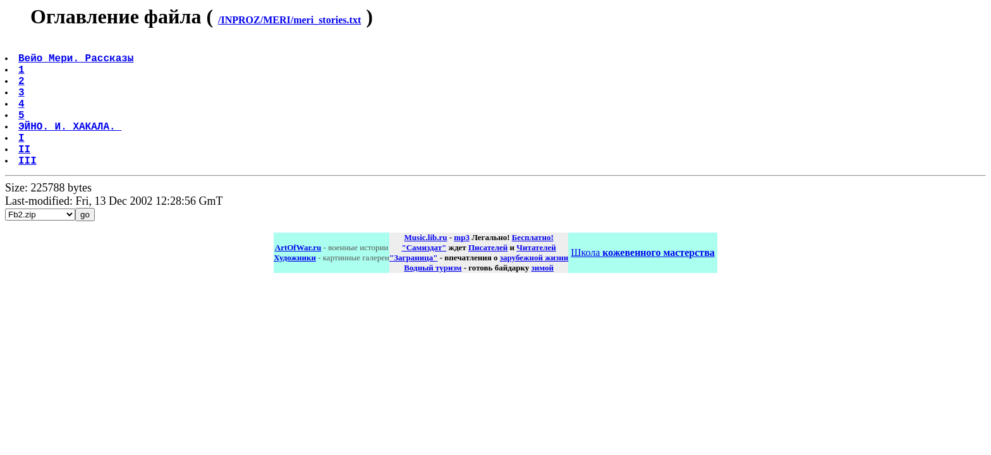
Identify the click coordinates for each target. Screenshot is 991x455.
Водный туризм (432, 295)
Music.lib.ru (425, 265)
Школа (642, 280)
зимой (543, 295)
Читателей (536, 275)
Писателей (488, 275)
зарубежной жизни (534, 285)
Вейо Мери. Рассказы (77, 63)
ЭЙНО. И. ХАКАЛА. (71, 146)
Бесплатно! (533, 265)
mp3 (462, 265)
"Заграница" (413, 285)
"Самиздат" (423, 275)
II (26, 174)
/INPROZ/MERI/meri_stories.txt (289, 20)
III (29, 188)
